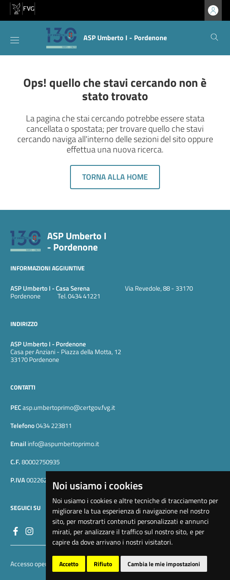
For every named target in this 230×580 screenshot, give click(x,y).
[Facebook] (15, 530)
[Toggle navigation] (15, 40)
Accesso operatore (36, 564)
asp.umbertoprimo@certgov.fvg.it (68, 407)
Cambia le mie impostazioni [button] (164, 563)
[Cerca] (214, 38)
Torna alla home (115, 177)
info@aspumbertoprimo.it (62, 444)
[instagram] (29, 530)
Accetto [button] (68, 563)
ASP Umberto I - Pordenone (76, 241)
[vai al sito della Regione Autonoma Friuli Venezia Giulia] (22, 8)
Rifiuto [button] (103, 563)
